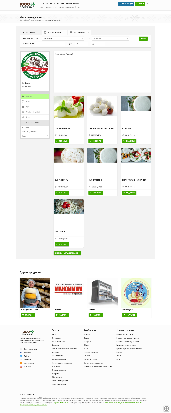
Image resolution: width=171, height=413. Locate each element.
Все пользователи (58, 342)
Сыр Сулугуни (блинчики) (134, 180)
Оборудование (57, 377)
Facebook (27, 353)
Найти (143, 39)
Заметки (87, 356)
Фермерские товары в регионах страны (98, 366)
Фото (86, 349)
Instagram (27, 367)
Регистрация (127, 4)
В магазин (29, 315)
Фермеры (55, 345)
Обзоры (87, 345)
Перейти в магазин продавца (67, 253)
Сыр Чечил (60, 232)
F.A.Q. (78, 7)
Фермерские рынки (59, 359)
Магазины (55, 352)
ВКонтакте (27, 360)
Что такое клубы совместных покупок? (59, 7)
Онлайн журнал (72, 4)
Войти (141, 4)
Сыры (24, 136)
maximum (58, 310)
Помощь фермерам (59, 384)
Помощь (119, 352)
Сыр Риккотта (61, 180)
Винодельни (56, 366)
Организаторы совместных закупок (64, 349)
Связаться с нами (30, 349)
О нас (41, 7)
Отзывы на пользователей (93, 363)
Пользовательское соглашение (127, 338)
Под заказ (63, 141)
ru (147, 4)
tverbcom (92, 310)
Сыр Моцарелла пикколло (101, 128)
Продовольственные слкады (62, 363)
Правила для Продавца (124, 334)
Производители (57, 356)
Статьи (86, 338)
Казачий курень (127, 310)
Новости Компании (91, 352)
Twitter (26, 356)
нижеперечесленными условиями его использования (122, 403)
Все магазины (57, 338)
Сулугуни (126, 128)
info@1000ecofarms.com (61, 403)
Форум (118, 356)
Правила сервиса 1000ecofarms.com (129, 349)
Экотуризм (55, 374)
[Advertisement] (102, 73)
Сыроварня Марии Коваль (30, 310)
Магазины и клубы (57, 4)
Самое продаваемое (29, 132)
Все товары (43, 4)
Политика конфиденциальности (127, 342)
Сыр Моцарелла (62, 128)
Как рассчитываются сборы (126, 345)
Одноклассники (29, 363)
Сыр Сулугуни (95, 180)
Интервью (87, 342)
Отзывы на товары (90, 359)
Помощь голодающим (60, 381)
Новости (87, 334)
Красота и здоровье (59, 370)
